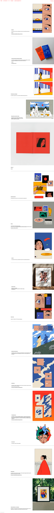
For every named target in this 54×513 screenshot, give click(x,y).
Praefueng (51, 0)
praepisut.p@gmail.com (17, 0)
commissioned (5, 0)
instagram (12, 0)
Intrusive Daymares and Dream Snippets (21, 226)
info (9, 0)
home (1, 0)
